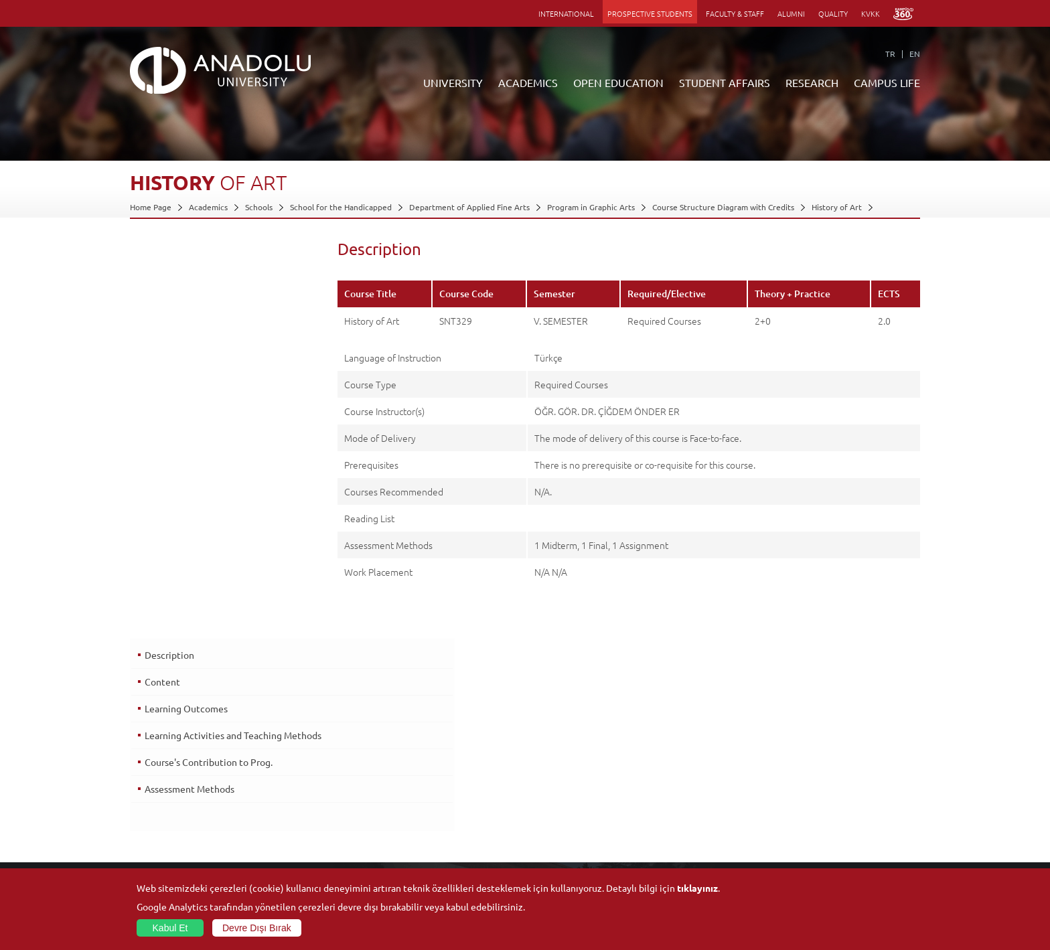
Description (168, 254)
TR (890, 53)
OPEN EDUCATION (618, 82)
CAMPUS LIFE (887, 82)
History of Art (837, 207)
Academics (208, 207)
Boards (142, 789)
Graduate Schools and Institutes (319, 774)
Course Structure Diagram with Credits (723, 207)
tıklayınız (697, 888)
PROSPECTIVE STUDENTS (649, 13)
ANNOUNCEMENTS (427, 758)
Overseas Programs (427, 820)
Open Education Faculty (435, 774)
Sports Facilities (813, 804)
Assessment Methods (188, 392)
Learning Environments (434, 866)
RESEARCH (811, 82)
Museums (802, 789)
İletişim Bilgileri (158, 820)
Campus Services (815, 851)
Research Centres (687, 774)
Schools (259, 207)
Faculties (277, 758)
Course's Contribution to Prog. (207, 366)
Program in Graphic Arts (591, 207)
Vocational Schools (295, 789)
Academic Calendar (427, 851)
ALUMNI (791, 13)
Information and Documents (181, 804)
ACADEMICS (528, 82)
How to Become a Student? (442, 835)
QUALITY (833, 13)
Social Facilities (812, 758)
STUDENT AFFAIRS (724, 82)
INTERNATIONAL (566, 13)
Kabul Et (170, 928)
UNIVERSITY (453, 82)
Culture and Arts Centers (831, 774)
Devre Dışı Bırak (256, 928)
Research (409, 804)
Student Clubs (810, 835)
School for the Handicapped (341, 207)
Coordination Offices (693, 789)
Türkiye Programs (424, 789)
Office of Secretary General (180, 774)
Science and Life (685, 804)
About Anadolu (157, 758)
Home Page (150, 207)
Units (664, 758)
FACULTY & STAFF (735, 13)
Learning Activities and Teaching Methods (212, 340)
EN (914, 53)
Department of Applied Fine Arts (469, 207)
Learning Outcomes (184, 307)
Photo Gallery (810, 866)
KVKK (870, 13)
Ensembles (804, 820)
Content (161, 280)
